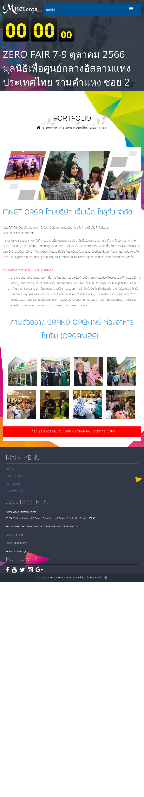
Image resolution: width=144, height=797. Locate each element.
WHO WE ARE (14, 476)
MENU (50, 10)
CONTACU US (14, 491)
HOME (10, 469)
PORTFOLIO (53, 128)
